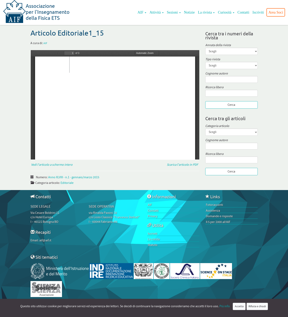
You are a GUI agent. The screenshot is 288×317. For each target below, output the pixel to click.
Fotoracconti (214, 205)
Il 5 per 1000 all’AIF (218, 222)
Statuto (152, 245)
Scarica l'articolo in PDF (183, 165)
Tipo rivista (212, 59)
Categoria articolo (217, 126)
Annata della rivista (218, 45)
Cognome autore (216, 73)
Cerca (231, 105)
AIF (142, 12)
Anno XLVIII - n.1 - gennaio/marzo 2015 (73, 177)
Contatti (243, 12)
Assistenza (213, 211)
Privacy (152, 216)
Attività (156, 12)
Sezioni (174, 12)
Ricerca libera (214, 87)
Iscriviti (258, 12)
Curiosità (226, 12)
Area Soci (275, 12)
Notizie (189, 12)
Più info (224, 306)
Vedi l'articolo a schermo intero (51, 165)
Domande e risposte (219, 216)
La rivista (206, 12)
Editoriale (67, 183)
